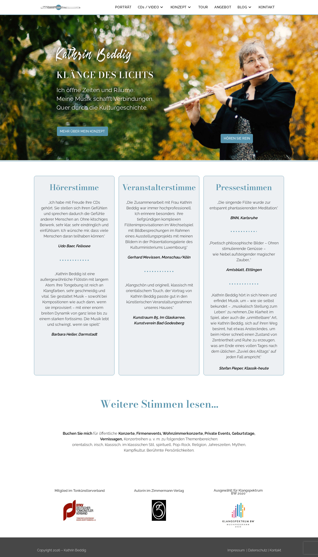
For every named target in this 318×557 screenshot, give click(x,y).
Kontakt (275, 550)
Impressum (236, 550)
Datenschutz (257, 550)
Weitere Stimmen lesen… (159, 405)
